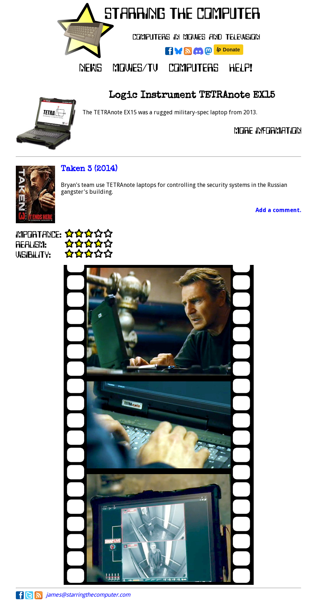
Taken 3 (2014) (89, 169)
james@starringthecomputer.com (88, 594)
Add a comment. (278, 210)
